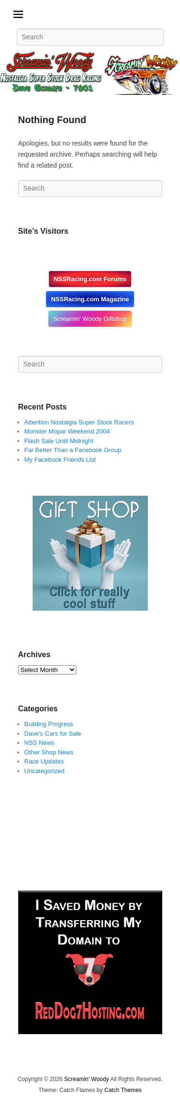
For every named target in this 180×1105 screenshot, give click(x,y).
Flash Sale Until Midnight (59, 440)
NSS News (39, 742)
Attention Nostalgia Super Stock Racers (79, 422)
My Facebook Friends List (60, 459)
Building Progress (48, 724)
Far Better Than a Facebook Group (72, 450)
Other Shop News (49, 752)
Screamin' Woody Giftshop (90, 318)
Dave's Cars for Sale (53, 733)
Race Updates (44, 761)
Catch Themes (123, 1090)
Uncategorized (44, 771)
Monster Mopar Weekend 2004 (67, 431)
